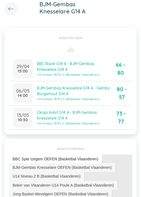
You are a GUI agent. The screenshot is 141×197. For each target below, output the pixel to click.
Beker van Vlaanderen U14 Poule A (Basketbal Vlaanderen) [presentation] (63, 185)
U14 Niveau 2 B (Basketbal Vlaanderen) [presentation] (46, 176)
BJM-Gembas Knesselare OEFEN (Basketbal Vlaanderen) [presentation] (62, 167)
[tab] (55, 159)
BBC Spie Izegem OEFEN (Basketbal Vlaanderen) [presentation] (55, 159)
